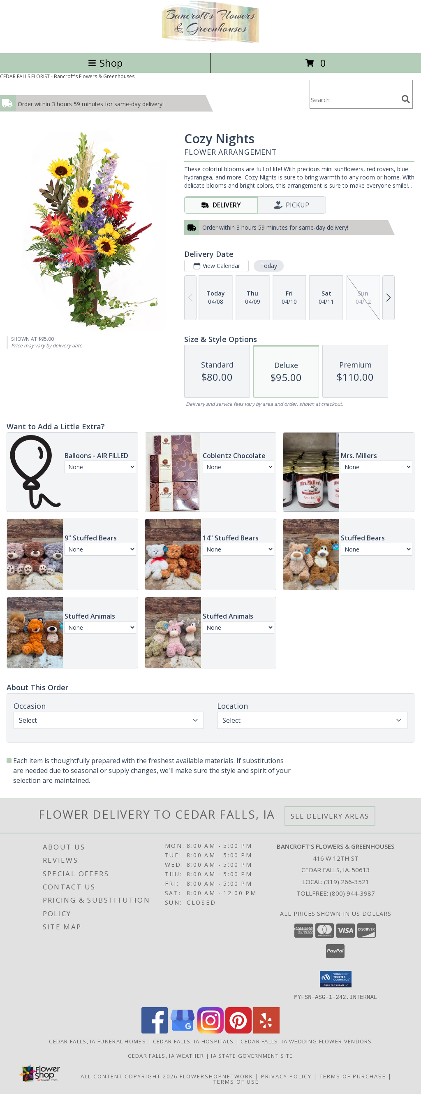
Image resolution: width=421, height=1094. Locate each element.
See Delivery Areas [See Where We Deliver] (330, 816)
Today (268, 266)
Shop (105, 63)
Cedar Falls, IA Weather (166, 1055)
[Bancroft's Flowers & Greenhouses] (210, 41)
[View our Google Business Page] (182, 1031)
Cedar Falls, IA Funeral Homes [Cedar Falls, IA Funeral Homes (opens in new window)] (97, 1041)
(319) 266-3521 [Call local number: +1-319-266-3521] (346, 882)
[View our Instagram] (210, 1031)
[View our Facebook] (154, 1031)
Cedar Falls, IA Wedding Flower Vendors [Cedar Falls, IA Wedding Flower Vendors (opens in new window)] (306, 1041)
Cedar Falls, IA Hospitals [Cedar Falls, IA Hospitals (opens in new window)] (193, 1041)
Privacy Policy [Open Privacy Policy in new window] (286, 1076)
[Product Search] (354, 99)
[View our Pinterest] (238, 1031)
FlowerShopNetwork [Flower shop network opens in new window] (216, 1076)
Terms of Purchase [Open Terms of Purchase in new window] (352, 1076)
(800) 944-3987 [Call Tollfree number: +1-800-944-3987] (352, 893)
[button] (336, 979)
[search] (405, 99)
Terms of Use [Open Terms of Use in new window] (236, 1081)
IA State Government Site (252, 1055)
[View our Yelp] (266, 1031)
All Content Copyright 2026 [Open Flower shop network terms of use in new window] (129, 1076)
